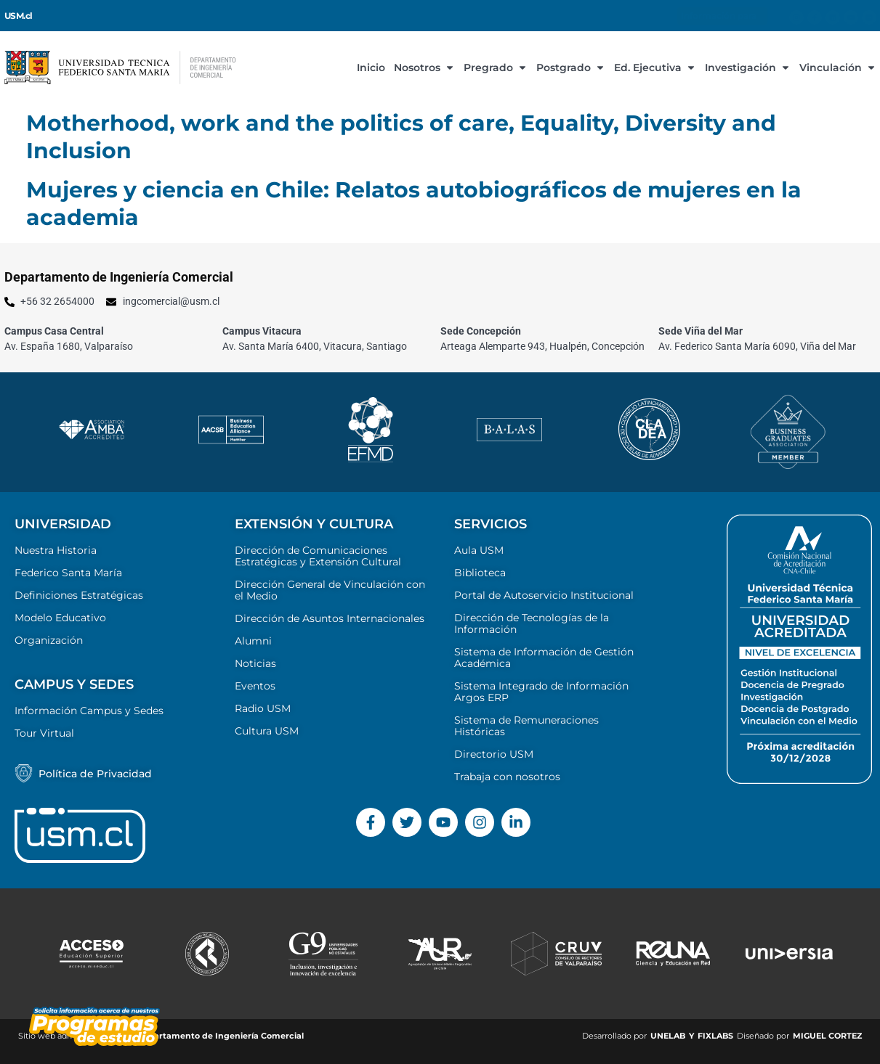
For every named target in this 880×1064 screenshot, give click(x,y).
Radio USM (263, 708)
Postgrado (570, 67)
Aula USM (479, 550)
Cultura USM (267, 730)
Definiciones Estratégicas (79, 595)
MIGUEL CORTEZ (827, 1036)
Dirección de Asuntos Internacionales (329, 618)
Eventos (255, 685)
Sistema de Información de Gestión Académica (544, 657)
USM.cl (18, 16)
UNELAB (667, 1036)
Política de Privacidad (95, 773)
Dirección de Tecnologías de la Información (531, 623)
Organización (49, 640)
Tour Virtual (44, 733)
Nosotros (424, 67)
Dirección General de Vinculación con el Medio (330, 590)
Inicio (371, 67)
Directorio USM (493, 754)
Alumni (253, 640)
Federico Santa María (68, 572)
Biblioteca (480, 572)
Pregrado (496, 67)
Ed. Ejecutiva (655, 67)
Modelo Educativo (60, 617)
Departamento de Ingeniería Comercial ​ (221, 1036)
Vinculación (837, 67)
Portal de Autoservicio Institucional (544, 595)
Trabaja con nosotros (507, 776)
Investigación (748, 67)
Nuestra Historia (56, 550)
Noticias (255, 663)
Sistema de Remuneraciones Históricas (526, 725)
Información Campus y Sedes (89, 710)
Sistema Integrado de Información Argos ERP (541, 691)
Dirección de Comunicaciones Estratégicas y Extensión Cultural (318, 556)
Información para (722, 16)
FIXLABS (715, 1036)
